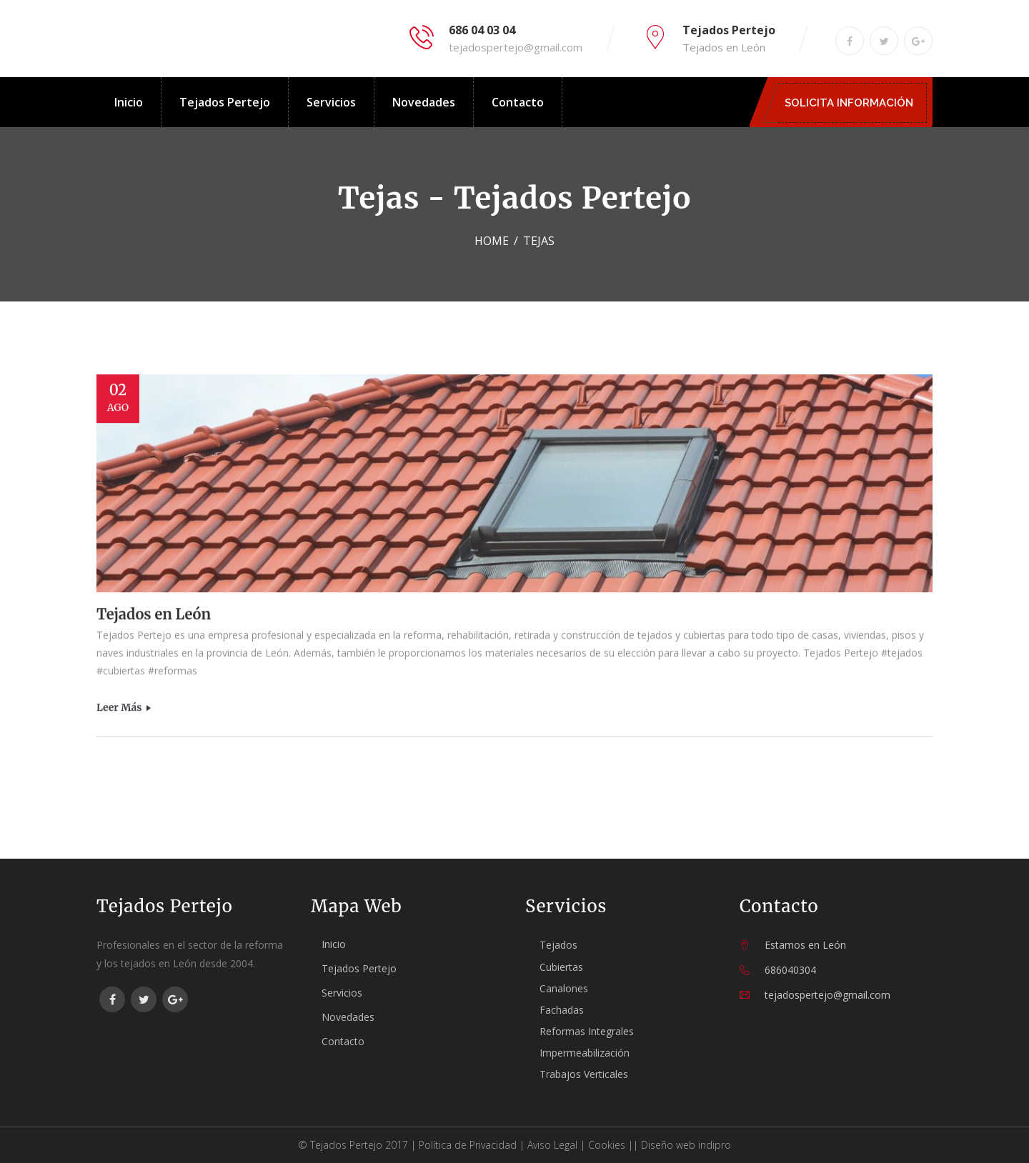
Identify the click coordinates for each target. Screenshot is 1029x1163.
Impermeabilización (585, 1052)
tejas (539, 241)
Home (491, 241)
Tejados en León (153, 615)
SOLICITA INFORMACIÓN (852, 103)
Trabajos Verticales (584, 1074)
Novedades (423, 102)
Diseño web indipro (686, 1145)
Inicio (128, 102)
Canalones (564, 988)
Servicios (331, 102)
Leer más (123, 708)
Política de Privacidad (468, 1145)
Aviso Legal (552, 1145)
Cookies (606, 1145)
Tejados (558, 945)
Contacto (518, 102)
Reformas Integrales (587, 1031)
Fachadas (562, 1010)
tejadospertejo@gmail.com (515, 47)
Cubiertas (561, 967)
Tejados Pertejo (224, 102)
